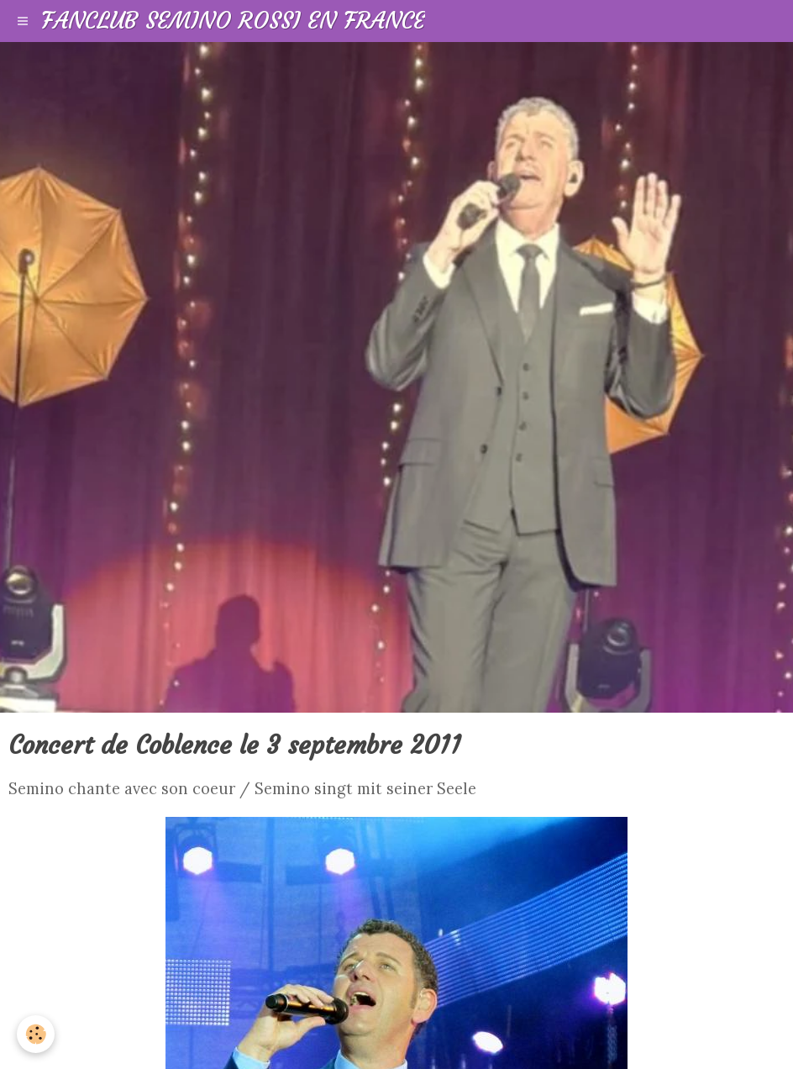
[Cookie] (36, 1034)
